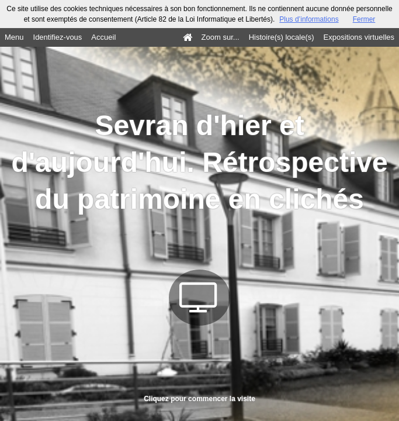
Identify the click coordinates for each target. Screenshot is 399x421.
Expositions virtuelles (359, 37)
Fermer (364, 19)
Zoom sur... (221, 37)
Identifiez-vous (57, 37)
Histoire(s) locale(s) (281, 37)
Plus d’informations (308, 19)
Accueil (103, 37)
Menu (14, 37)
